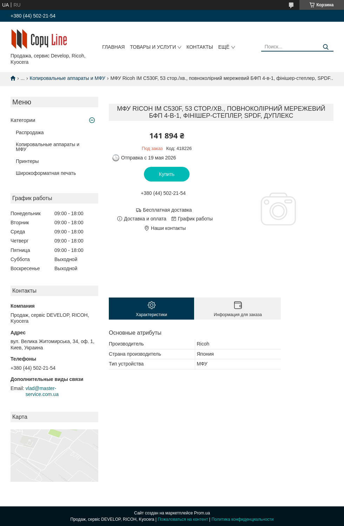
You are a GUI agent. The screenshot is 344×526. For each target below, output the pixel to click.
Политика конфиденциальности (242, 519)
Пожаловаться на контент (183, 519)
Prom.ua (202, 513)
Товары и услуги (153, 47)
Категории (23, 120)
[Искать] (325, 47)
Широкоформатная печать (46, 173)
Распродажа (30, 132)
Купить (166, 174)
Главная (113, 47)
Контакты (199, 47)
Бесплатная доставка (167, 210)
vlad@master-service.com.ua (42, 391)
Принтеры (27, 161)
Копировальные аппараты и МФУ (67, 78)
